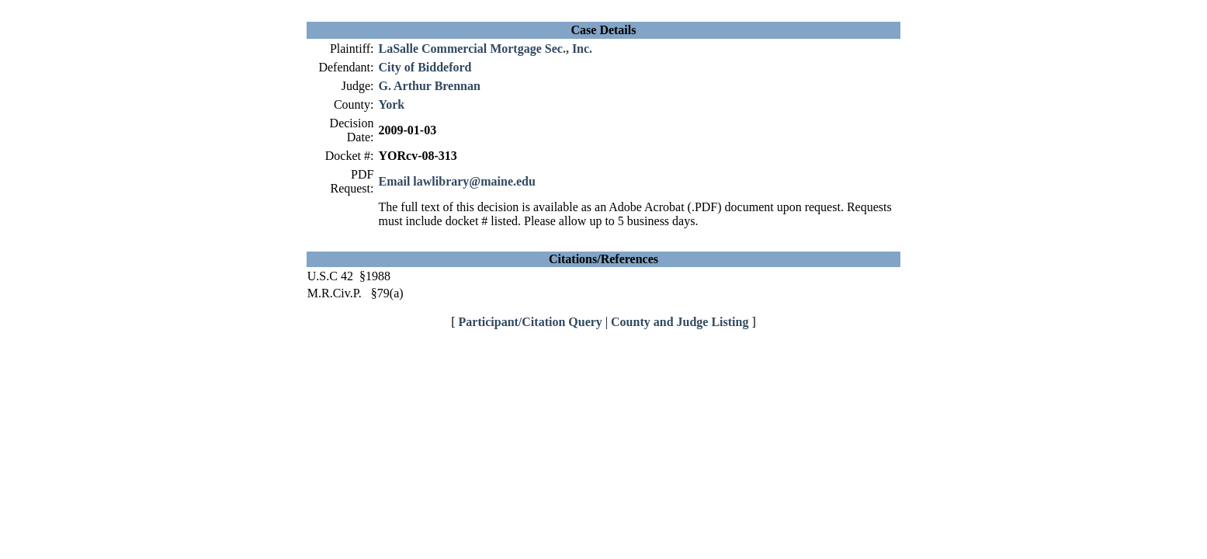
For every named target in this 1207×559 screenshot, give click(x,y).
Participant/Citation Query (530, 321)
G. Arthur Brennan (429, 85)
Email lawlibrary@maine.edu (456, 181)
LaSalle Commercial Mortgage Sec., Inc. (485, 48)
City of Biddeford (424, 67)
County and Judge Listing (679, 321)
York (391, 104)
